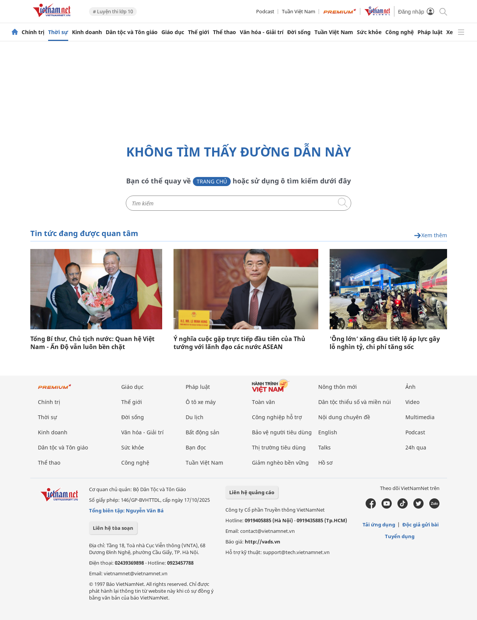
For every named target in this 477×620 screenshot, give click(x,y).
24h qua (415, 447)
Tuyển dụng (399, 536)
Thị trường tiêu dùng (279, 447)
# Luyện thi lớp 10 (113, 11)
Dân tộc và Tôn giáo (132, 32)
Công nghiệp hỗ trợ (277, 417)
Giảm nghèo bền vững (280, 462)
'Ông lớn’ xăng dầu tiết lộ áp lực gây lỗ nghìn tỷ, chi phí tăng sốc (385, 343)
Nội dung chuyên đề (344, 417)
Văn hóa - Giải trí (261, 32)
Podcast (265, 11)
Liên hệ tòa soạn (113, 527)
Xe (449, 32)
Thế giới (198, 32)
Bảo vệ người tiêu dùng (282, 432)
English (327, 432)
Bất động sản (202, 432)
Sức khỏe (369, 32)
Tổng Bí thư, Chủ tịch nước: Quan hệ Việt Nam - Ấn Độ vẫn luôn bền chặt (92, 343)
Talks (324, 447)
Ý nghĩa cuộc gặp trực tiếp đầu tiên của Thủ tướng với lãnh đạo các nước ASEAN (239, 343)
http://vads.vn (262, 541)
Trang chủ (212, 181)
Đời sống (299, 32)
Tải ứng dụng (379, 524)
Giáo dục (172, 32)
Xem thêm (430, 235)
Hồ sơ (325, 462)
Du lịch (194, 417)
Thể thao (224, 32)
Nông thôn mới (337, 386)
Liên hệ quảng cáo (251, 492)
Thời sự (58, 32)
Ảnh (410, 386)
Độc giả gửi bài (420, 524)
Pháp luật (430, 32)
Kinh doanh (87, 32)
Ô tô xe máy (201, 402)
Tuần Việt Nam (298, 11)
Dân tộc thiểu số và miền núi (354, 402)
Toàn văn (263, 402)
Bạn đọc (196, 447)
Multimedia (420, 417)
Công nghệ (399, 32)
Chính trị (33, 32)
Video (412, 402)
